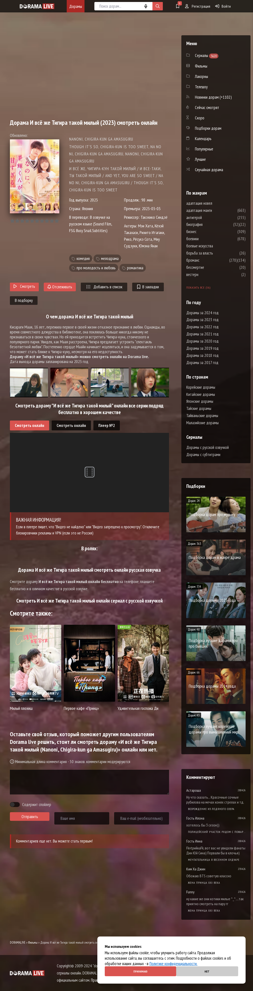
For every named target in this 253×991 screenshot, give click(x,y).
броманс (207, 260)
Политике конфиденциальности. (173, 963)
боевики (207, 238)
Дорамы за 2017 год (202, 362)
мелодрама (110, 258)
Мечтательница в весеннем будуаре (213, 860)
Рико (127, 239)
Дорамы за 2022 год (202, 327)
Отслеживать (59, 287)
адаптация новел (214, 203)
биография (209, 224)
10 (56, 220)
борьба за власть (214, 253)
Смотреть (24, 286)
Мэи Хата (145, 226)
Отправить (29, 816)
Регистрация (197, 6)
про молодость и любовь (96, 268)
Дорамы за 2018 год (202, 355)
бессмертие (210, 267)
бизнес (206, 231)
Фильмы (33, 942)
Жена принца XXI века (204, 882)
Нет (207, 971)
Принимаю (140, 971)
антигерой (209, 217)
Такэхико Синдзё (154, 217)
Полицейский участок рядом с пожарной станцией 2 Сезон (217, 832)
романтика (135, 268)
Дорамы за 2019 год (202, 348)
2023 (94, 200)
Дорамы (75, 6)
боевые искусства (214, 246)
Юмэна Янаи (148, 246)
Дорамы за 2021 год (202, 334)
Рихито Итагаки (152, 232)
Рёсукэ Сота (142, 239)
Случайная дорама (209, 169)
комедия (83, 258)
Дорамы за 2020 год (202, 341)
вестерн (207, 274)
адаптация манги (214, 210)
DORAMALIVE (17, 942)
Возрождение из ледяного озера (211, 809)
